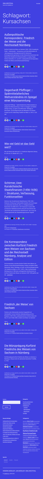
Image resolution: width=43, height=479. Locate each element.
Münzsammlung (16, 131)
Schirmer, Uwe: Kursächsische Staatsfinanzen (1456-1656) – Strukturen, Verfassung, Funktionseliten (21, 189)
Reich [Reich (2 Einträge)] (37, 445)
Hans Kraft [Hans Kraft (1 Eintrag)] (27, 428)
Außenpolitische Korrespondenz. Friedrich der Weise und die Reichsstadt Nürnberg (10, 423)
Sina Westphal (8, 3)
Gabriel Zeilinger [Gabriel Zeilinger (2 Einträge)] (31, 424)
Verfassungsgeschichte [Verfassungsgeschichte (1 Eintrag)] (29, 450)
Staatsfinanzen (21, 229)
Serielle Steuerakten (7, 426)
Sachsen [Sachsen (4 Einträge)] (25, 447)
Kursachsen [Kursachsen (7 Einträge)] (31, 433)
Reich (18, 77)
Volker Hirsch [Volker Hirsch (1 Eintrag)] (34, 450)
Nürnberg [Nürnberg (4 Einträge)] (25, 443)
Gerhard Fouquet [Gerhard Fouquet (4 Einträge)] (28, 426)
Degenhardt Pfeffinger (17, 129)
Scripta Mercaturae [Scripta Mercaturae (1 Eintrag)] (30, 447)
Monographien (14, 288)
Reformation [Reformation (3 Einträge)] (33, 445)
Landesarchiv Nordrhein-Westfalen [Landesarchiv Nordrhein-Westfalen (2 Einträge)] (30, 435)
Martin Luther (23, 170)
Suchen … (5, 399)
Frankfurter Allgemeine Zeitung (25, 168)
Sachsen (21, 77)
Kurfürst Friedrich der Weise (23, 76)
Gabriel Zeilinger (25, 129)
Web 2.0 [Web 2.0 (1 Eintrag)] (37, 450)
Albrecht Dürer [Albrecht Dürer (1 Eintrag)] (25, 421)
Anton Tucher (15, 76)
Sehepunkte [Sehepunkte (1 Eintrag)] (35, 447)
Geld (32, 168)
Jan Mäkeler (20, 471)
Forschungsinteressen (28, 402)
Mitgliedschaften (26, 403)
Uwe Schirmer (27, 229)
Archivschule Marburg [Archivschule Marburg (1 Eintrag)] (37, 421)
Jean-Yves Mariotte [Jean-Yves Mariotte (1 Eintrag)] (33, 428)
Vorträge (13, 74)
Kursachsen (32, 76)
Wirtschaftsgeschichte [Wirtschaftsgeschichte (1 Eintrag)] (26, 452)
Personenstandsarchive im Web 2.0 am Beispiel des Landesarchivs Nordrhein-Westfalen (11, 440)
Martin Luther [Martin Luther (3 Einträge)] (31, 437)
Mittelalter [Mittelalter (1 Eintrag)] (24, 439)
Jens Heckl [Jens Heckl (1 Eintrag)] (38, 428)
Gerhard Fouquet (32, 129)
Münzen (11, 131)
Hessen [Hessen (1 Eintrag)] (30, 428)
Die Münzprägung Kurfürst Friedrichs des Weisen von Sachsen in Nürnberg (20, 349)
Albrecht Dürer (15, 168)
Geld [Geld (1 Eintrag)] (35, 424)
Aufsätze (13, 128)
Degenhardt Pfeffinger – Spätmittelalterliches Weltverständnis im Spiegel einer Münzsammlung (11, 430)
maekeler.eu (6, 473)
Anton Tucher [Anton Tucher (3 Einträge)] (30, 421)
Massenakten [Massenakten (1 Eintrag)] (37, 437)
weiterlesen (10, 275)
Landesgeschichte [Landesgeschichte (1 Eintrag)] (25, 437)
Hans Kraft (36, 168)
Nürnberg (9, 77)
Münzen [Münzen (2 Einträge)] (27, 439)
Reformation (13, 77)
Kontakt (38, 3)
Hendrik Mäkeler (9, 471)
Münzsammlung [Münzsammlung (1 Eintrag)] (31, 439)
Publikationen (26, 405)
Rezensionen (13, 227)
